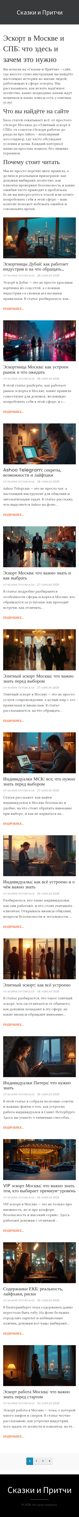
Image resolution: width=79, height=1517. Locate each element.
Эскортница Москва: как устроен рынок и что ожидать (35, 369)
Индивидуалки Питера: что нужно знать (37, 1085)
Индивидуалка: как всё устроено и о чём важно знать (39, 884)
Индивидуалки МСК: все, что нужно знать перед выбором (39, 781)
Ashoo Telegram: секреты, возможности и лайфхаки (32, 472)
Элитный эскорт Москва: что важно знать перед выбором (38, 679)
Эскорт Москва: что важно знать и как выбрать (37, 575)
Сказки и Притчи (40, 12)
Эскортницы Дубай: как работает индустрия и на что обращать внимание (35, 266)
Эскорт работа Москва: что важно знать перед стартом (36, 1394)
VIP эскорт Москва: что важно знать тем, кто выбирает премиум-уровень (39, 1188)
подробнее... (13, 309)
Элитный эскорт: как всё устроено (37, 985)
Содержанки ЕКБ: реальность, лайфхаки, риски (33, 1291)
